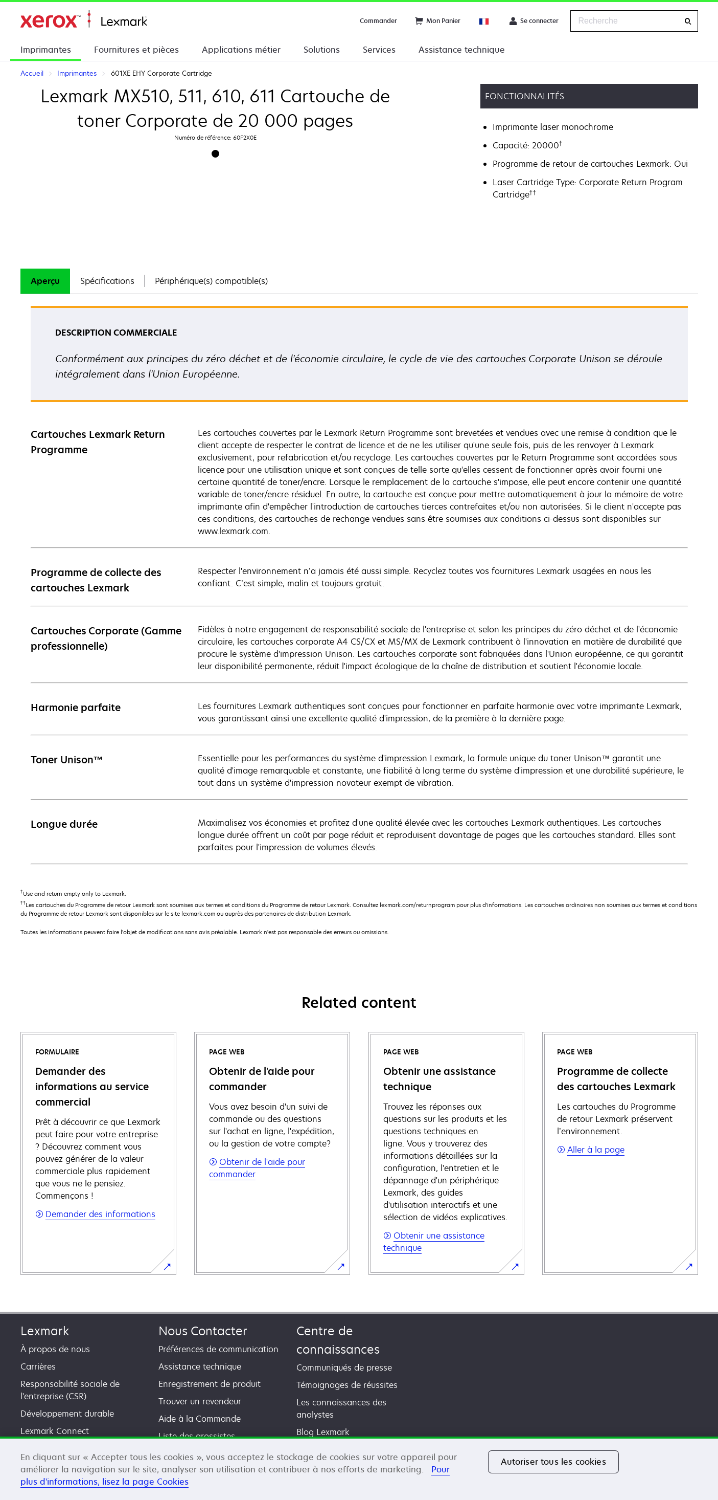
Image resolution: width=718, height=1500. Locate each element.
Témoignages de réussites (347, 1385)
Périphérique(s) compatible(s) (211, 280)
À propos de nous (55, 1349)
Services (379, 49)
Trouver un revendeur (199, 1401)
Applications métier (241, 49)
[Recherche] (688, 21)
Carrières (38, 1366)
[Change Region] (484, 21)
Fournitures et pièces (136, 49)
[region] (359, 1468)
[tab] (45, 281)
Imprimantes (45, 49)
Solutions (322, 49)
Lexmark (44, 1331)
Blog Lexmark (323, 1432)
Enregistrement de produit (209, 1383)
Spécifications (107, 280)
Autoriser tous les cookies (553, 1461)
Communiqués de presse (344, 1367)
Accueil (83, 19)
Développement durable (67, 1413)
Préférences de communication (218, 1349)
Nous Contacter (202, 1331)
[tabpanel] (359, 584)
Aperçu (45, 280)
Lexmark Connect (54, 1431)
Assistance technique (462, 49)
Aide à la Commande (199, 1418)
